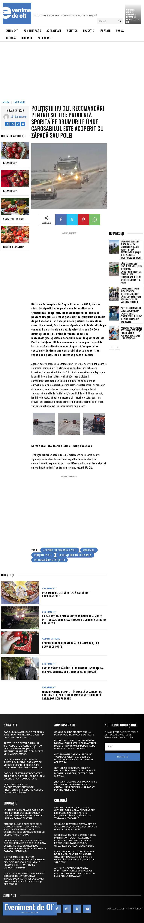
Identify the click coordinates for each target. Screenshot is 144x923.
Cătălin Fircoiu (18, 116)
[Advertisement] (72, 69)
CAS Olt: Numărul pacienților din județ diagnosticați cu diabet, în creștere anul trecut (24, 735)
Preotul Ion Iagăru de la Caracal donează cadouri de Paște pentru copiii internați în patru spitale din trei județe (131, 315)
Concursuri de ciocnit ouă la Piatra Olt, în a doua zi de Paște (70, 644)
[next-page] (117, 347)
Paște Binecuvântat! (13, 246)
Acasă (6, 102)
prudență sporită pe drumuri (75, 555)
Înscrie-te (122, 756)
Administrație (51, 639)
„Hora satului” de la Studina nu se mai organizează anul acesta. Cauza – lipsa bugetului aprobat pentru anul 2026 (75, 785)
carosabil (89, 550)
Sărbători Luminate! (13, 219)
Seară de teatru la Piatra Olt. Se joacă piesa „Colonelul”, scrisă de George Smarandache (75, 827)
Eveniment (20, 102)
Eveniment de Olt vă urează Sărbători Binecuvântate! (66, 594)
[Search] (119, 21)
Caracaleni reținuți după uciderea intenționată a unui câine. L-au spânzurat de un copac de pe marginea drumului (131, 295)
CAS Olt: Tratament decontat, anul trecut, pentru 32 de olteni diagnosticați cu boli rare (24, 776)
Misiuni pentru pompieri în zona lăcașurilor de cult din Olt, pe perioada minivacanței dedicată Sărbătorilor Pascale (72, 695)
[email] (122, 747)
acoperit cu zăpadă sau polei (59, 550)
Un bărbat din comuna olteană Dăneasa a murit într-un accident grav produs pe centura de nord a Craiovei (74, 619)
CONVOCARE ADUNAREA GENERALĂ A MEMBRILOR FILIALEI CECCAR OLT (132, 15)
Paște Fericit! (10, 163)
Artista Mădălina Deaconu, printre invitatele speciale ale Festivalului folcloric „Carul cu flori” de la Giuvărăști (74, 872)
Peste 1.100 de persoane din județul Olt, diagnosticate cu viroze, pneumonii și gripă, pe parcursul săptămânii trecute (23, 763)
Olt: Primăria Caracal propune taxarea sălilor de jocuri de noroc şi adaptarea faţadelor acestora (73, 758)
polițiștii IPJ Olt (43, 555)
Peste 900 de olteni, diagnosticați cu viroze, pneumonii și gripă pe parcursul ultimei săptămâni (23, 788)
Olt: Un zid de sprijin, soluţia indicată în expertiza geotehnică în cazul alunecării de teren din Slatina (74, 772)
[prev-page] (111, 347)
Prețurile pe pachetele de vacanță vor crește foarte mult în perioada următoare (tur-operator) (131, 333)
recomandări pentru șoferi (49, 560)
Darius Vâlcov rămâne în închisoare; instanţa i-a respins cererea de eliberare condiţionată (73, 669)
